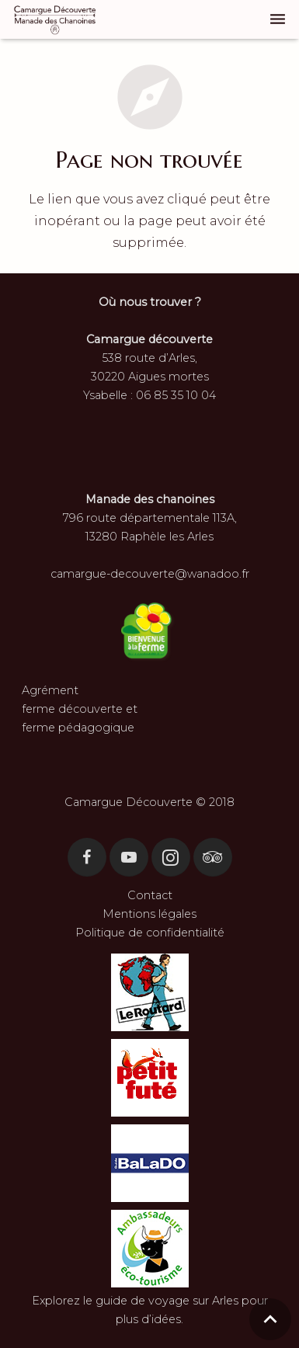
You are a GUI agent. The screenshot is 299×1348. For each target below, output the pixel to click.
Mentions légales (149, 914)
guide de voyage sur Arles (167, 1301)
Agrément (50, 690)
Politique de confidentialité (149, 933)
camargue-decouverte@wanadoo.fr (149, 574)
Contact (149, 895)
